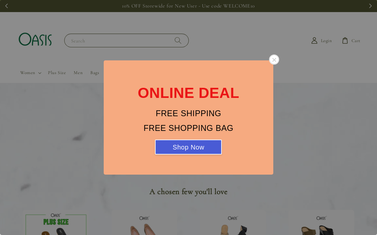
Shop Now (188, 147)
